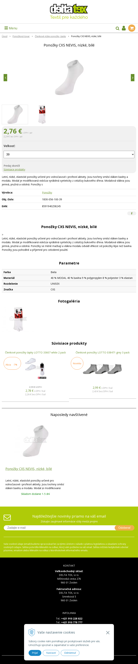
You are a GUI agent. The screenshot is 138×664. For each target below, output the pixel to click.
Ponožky (47, 192)
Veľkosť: (9, 146)
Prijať (35, 652)
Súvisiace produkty (14, 169)
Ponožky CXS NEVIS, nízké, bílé (28, 469)
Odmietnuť (70, 652)
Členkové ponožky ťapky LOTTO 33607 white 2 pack (35, 352)
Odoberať (124, 527)
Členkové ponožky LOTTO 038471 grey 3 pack (103, 352)
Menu (10, 28)
